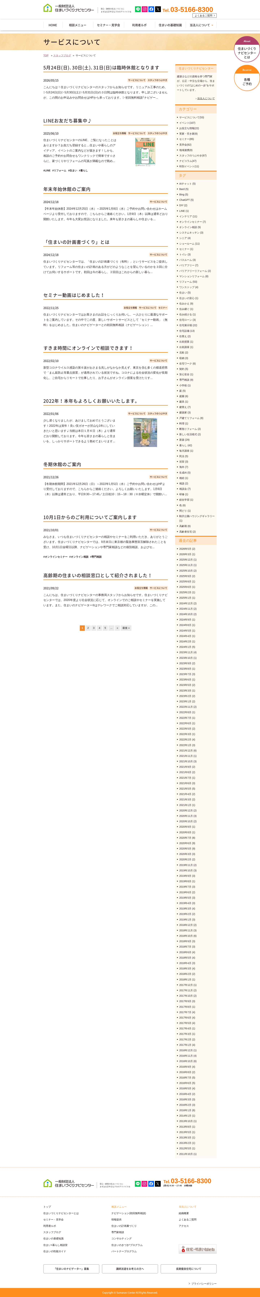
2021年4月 (185, 794)
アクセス (184, 1225)
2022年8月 (185, 712)
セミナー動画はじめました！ (74, 295)
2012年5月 (185, 1148)
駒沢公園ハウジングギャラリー (197, 516)
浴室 (181, 461)
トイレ (183, 254)
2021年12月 (186, 750)
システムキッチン (189, 232)
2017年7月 (185, 1012)
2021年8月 (185, 772)
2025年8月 (185, 581)
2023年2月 (185, 696)
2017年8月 (185, 1006)
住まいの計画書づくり (124, 1225)
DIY (181, 205)
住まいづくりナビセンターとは (61, 1213)
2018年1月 (185, 979)
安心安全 (184, 374)
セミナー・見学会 (108, 25)
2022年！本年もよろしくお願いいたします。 (91, 400)
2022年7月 (185, 717)
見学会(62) (185, 144)
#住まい (72, 170)
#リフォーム (59, 170)
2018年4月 (185, 963)
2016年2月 (185, 1104)
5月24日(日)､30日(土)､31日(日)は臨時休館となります (101, 67)
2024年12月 (186, 603)
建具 (181, 401)
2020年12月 (186, 810)
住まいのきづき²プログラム (127, 1245)
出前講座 (184, 347)
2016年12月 (186, 1050)
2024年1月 (185, 646)
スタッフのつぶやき (157, 80)
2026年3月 (185, 554)
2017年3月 (185, 1033)
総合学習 (184, 499)
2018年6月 (185, 952)
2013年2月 (185, 1143)
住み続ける (185, 314)
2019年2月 (185, 914)
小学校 (183, 385)
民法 (181, 456)
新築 (181, 439)
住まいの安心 (186, 298)
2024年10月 (186, 614)
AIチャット (185, 183)
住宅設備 (184, 330)
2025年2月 (185, 592)
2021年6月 (185, 783)
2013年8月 (185, 1126)
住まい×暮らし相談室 (55, 1245)
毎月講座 (184, 450)
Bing (181, 194)
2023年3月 (185, 690)
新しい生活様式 (188, 434)
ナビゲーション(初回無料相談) (128, 1213)
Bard (182, 189)
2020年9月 (185, 826)
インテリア (185, 216)
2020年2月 (185, 859)
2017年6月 (185, 1017)
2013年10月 (186, 1121)
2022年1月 (185, 745)
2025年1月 (185, 597)
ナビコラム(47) (187, 160)
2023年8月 (185, 668)
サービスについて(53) (191, 117)
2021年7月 (185, 777)
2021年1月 (185, 805)
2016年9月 (185, 1066)
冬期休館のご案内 (62, 464)
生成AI (183, 472)
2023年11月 (186, 652)
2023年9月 (185, 663)
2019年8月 (185, 881)
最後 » (126, 627)
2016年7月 (185, 1077)
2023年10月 (186, 657)
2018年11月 (186, 930)
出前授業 (184, 341)
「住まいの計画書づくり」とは (76, 242)
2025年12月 (186, 559)
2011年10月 (186, 1154)
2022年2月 (185, 739)
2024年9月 (185, 619)
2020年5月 (185, 848)
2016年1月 (185, 1110)
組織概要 (184, 1213)
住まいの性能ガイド (54, 1251)
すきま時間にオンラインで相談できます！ (88, 348)
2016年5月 (185, 1088)
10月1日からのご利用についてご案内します (90, 517)
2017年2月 (185, 1039)
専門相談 (184, 379)
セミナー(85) (186, 139)
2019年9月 (185, 875)
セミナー (163, 307)
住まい (183, 292)
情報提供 (116, 1219)
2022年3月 (185, 734)
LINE (182, 210)
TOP (45, 55)
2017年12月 (186, 984)
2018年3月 (185, 968)
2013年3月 (185, 1137)
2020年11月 (186, 815)
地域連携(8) (185, 150)
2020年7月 (185, 837)
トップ (47, 1206)
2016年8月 (185, 1072)
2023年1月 (185, 701)
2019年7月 (185, 886)
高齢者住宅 (185, 531)
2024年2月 (185, 641)
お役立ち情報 (119, 133)
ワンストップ (186, 287)
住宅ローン (185, 319)
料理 (181, 423)
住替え (183, 336)
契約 (181, 369)
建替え (183, 407)
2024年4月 (185, 636)
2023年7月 (185, 674)
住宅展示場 (185, 325)
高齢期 (183, 526)
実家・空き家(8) (188, 133)
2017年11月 (186, 990)
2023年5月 (185, 685)
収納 (181, 358)
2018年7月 (185, 946)
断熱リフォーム (188, 428)
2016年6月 (185, 1083)
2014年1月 (185, 1115)
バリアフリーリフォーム (193, 270)
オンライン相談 (188, 227)
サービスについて (137, 80)
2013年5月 (185, 1132)
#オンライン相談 (78, 556)
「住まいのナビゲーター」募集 (71, 1268)
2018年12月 (186, 925)
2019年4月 (185, 903)
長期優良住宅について (188, 1268)
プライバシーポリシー (204, 1283)
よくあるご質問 (203, 15)
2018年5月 (185, 957)
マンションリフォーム (192, 276)
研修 (181, 494)
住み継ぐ (184, 309)
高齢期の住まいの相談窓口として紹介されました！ (97, 575)
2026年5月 (185, 548)
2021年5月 (185, 788)
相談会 (183, 488)
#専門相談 (96, 556)
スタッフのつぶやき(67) (193, 155)
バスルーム (185, 259)
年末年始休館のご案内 (67, 189)
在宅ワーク (185, 363)
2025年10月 (186, 570)
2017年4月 (185, 1028)
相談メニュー (77, 25)
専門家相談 (117, 1232)
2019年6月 (185, 892)
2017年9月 (185, 1001)
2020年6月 (185, 843)
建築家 (183, 412)
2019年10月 (186, 870)
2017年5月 (185, 1023)
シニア (183, 238)
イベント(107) (187, 122)
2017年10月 (186, 995)
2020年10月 (186, 821)
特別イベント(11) (189, 166)
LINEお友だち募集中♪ (67, 120)
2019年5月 (185, 897)
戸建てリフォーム (189, 418)
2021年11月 (186, 756)
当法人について (200, 25)
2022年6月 (185, 723)
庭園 (181, 396)
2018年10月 (186, 935)
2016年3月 (185, 1099)
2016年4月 (185, 1094)
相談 (181, 483)
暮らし (183, 445)
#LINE (47, 170)
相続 (181, 478)
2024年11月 (186, 608)
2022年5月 (185, 728)
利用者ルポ (139, 25)
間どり (183, 510)
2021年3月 (185, 799)
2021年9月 (185, 766)
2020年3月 (185, 854)
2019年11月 (186, 865)
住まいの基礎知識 (170, 25)
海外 (181, 467)
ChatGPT (184, 199)
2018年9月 (185, 941)
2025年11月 (186, 565)
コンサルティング (121, 1238)
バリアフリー (186, 265)
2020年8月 (185, 832)
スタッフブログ (62, 55)
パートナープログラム (124, 1251)
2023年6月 (185, 679)
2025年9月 (185, 576)
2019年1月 (185, 919)
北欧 (181, 352)
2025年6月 (185, 586)
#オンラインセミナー (55, 556)
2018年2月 (185, 973)
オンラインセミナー (190, 221)
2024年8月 (185, 625)
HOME (53, 25)
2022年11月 (186, 706)
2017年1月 (185, 1044)
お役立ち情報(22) (189, 128)
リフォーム (185, 281)
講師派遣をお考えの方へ (130, 1268)
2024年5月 (185, 630)
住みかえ (184, 303)
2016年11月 (186, 1055)
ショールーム (186, 243)
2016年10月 (186, 1061)
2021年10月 (186, 761)
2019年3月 (185, 908)
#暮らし (83, 170)
